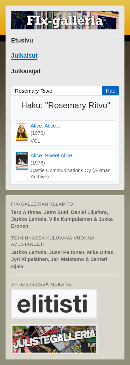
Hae (110, 91)
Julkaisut (24, 55)
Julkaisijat (26, 71)
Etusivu (22, 40)
